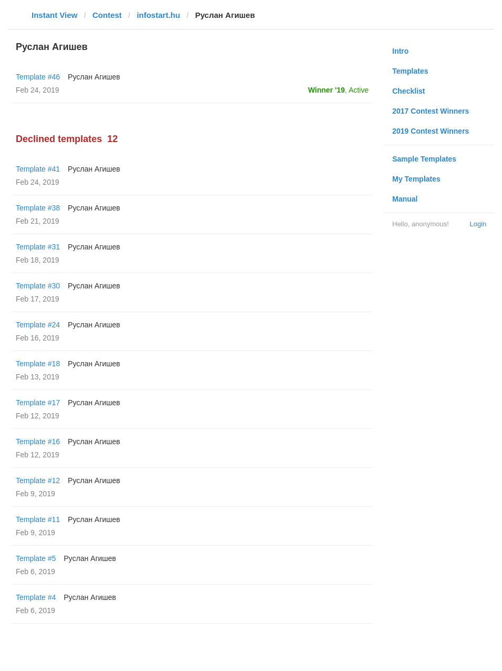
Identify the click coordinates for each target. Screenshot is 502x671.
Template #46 (38, 77)
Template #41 (38, 169)
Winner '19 (326, 90)
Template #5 (36, 558)
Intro (400, 51)
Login (477, 224)
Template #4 (36, 597)
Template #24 (38, 325)
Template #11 (38, 519)
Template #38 (38, 208)
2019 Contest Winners (430, 131)
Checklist (408, 91)
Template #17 (38, 402)
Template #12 (38, 480)
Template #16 (38, 441)
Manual (404, 199)
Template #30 (38, 286)
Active (358, 90)
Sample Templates (424, 159)
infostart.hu (158, 15)
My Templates (416, 179)
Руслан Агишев (94, 77)
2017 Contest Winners (430, 111)
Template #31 (38, 247)
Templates (410, 71)
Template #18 (38, 363)
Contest (107, 15)
